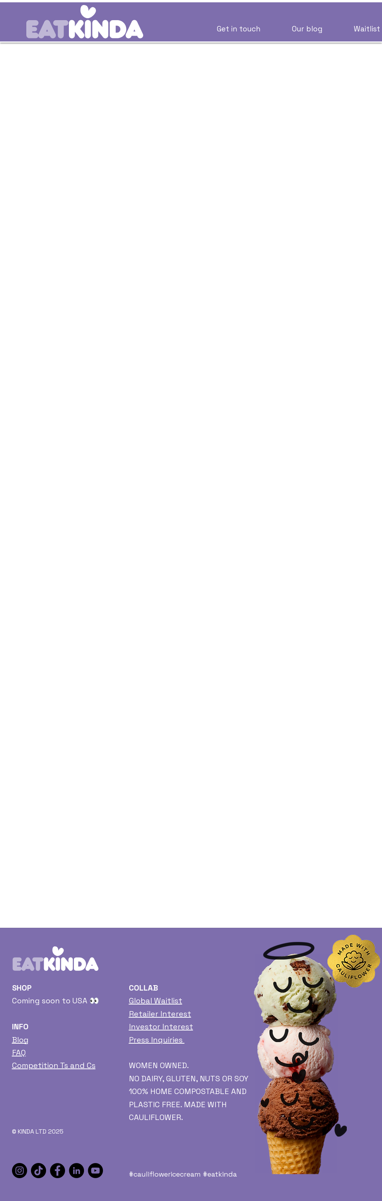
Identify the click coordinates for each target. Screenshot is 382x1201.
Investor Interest (161, 1027)
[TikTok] (38, 1170)
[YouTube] (95, 1170)
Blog (20, 1040)
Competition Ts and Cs (54, 1065)
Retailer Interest (160, 1014)
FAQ (19, 1053)
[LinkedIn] (76, 1170)
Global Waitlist (155, 1001)
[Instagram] (19, 1170)
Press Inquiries (157, 1040)
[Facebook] (57, 1170)
